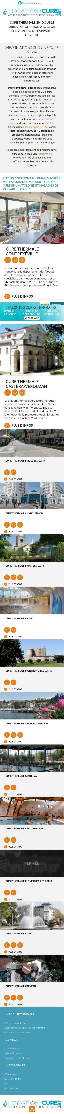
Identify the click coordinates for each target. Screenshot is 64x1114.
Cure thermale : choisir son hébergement (24, 1027)
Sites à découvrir (12, 1053)
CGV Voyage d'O (12, 1078)
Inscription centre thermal (17, 1057)
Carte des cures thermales (17, 1032)
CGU (6, 1083)
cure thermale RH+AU (35, 126)
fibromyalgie (45, 153)
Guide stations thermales (16, 1023)
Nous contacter (12, 1048)
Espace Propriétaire (32, 3)
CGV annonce (11, 1074)
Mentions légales (12, 1088)
